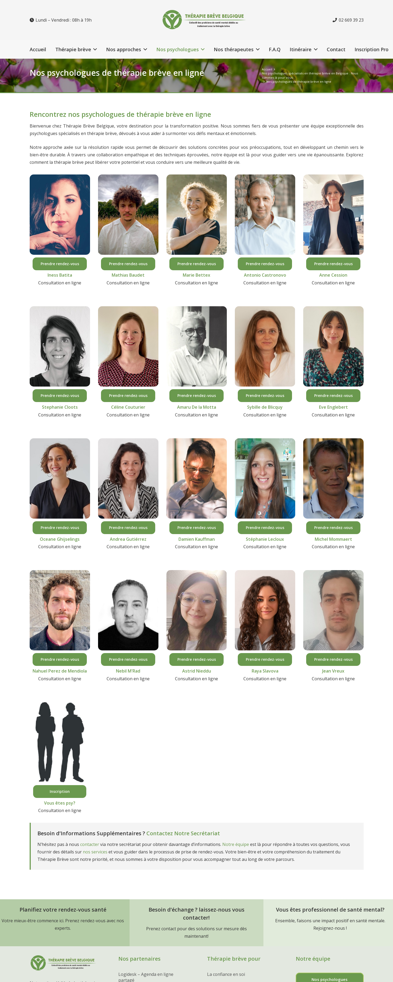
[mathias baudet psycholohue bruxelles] (128, 214)
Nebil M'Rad (128, 671)
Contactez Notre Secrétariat (183, 833)
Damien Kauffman (196, 539)
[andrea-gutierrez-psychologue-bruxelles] (128, 478)
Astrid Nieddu (196, 671)
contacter (89, 844)
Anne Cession (333, 275)
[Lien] (212, 20)
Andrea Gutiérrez (128, 539)
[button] (94, 49)
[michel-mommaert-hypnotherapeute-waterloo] (333, 478)
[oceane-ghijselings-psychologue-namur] (60, 478)
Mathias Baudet (128, 275)
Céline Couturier (128, 407)
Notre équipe (235, 844)
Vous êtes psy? (59, 803)
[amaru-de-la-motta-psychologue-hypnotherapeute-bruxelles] (196, 346)
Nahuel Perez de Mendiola (60, 671)
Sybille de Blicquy (265, 407)
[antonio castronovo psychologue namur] (265, 214)
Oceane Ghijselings (60, 539)
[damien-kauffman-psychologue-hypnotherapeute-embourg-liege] (196, 478)
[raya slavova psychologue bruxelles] (265, 610)
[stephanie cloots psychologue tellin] (60, 346)
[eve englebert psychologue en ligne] (333, 346)
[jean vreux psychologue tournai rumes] (333, 610)
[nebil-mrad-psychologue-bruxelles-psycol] (128, 610)
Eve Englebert (333, 407)
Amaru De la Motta (196, 407)
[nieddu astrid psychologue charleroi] (196, 610)
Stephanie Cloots (60, 407)
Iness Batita (60, 275)
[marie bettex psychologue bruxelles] (196, 214)
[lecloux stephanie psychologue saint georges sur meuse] (265, 478)
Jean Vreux (333, 671)
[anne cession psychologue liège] (333, 214)
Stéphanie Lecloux (265, 539)
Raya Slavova (265, 671)
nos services (95, 852)
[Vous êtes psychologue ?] (60, 742)
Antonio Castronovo (265, 275)
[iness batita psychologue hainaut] (60, 214)
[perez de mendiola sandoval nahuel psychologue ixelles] (60, 610)
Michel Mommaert (333, 539)
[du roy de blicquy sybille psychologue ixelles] (265, 346)
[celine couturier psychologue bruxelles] (128, 346)
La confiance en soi (226, 974)
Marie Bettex (196, 275)
